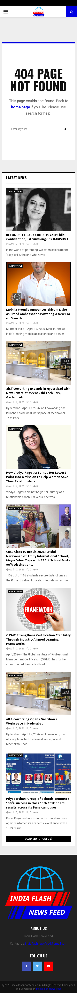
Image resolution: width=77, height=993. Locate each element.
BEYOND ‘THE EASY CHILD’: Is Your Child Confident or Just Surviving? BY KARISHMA (37, 237)
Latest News (16, 177)
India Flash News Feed (49, 988)
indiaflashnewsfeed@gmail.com (46, 943)
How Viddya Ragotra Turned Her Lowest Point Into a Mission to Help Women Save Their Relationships (37, 477)
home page (20, 107)
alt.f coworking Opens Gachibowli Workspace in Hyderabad (31, 721)
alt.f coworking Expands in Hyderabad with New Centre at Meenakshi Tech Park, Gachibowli (38, 393)
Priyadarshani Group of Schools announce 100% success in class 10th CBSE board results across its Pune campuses (37, 803)
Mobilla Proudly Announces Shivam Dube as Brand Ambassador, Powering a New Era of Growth (38, 314)
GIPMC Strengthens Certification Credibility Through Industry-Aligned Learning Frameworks (38, 639)
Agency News (15, 191)
